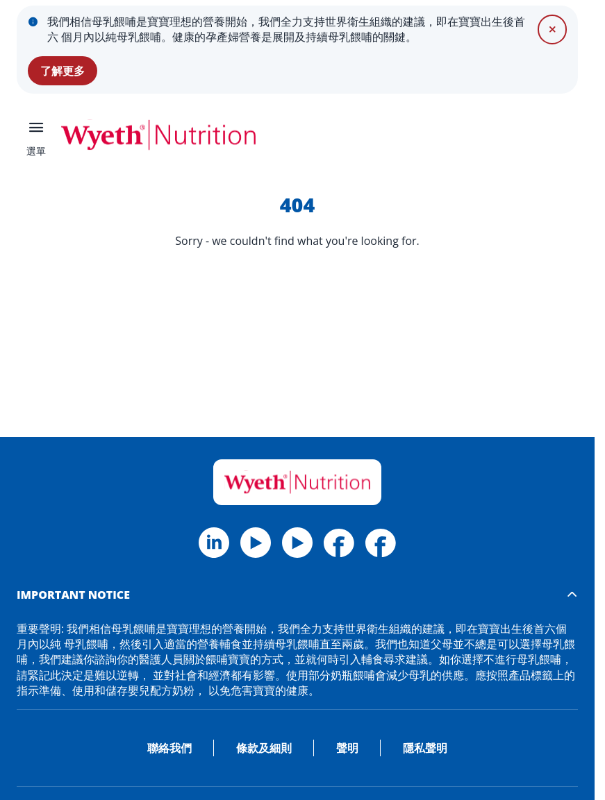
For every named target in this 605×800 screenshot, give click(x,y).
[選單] (36, 134)
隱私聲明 (425, 748)
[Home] (297, 482)
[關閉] (552, 29)
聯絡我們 (169, 748)
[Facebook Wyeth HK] (339, 542)
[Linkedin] (297, 542)
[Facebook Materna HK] (380, 542)
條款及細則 (264, 748)
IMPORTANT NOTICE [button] (73, 594)
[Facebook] (214, 542)
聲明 (347, 748)
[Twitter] (255, 542)
